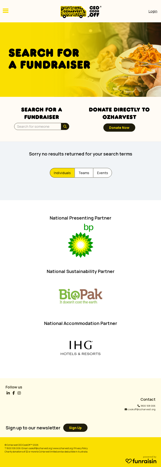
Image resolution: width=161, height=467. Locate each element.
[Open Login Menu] (153, 11)
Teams (84, 173)
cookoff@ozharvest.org (141, 409)
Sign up (75, 427)
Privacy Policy (81, 448)
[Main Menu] (5, 11)
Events (102, 173)
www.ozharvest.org (63, 448)
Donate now (119, 127)
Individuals (62, 173)
